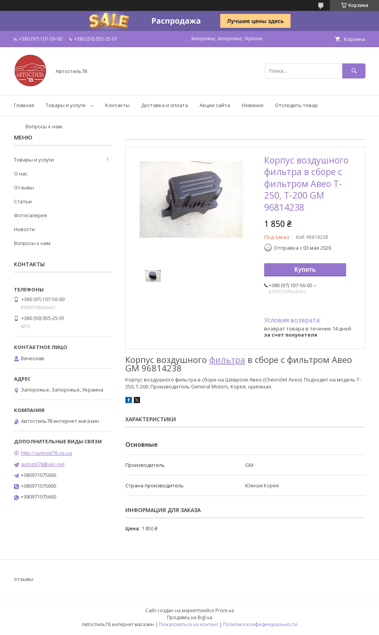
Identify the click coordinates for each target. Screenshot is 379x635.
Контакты (117, 105)
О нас (20, 173)
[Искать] (353, 70)
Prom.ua (224, 610)
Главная (24, 105)
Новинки (252, 105)
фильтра (227, 359)
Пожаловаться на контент (188, 624)
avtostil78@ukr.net (43, 464)
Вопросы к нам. (44, 126)
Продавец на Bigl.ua (189, 617)
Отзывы (24, 187)
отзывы (23, 578)
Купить (305, 269)
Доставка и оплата (164, 105)
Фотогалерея (30, 215)
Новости (24, 229)
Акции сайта (215, 105)
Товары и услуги (65, 105)
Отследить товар (296, 105)
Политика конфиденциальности (260, 624)
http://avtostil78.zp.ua (46, 453)
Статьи (23, 201)
